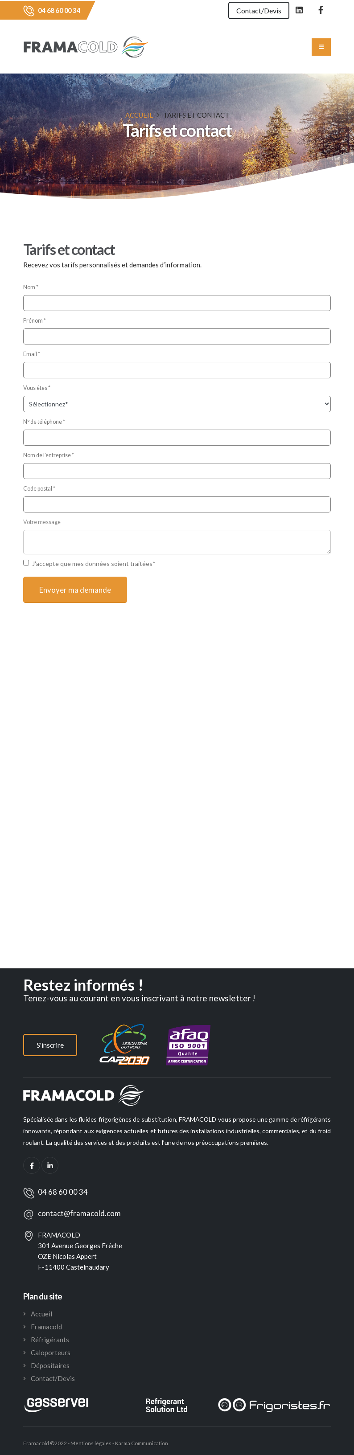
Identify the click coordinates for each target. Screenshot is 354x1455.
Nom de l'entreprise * (48, 455)
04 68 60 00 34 (59, 10)
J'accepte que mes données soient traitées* (94, 563)
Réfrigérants (50, 1340)
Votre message (42, 522)
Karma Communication (143, 1443)
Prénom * (34, 320)
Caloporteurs (50, 1352)
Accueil (139, 115)
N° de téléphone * (44, 421)
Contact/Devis (255, 10)
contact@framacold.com (79, 1213)
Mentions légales (90, 1443)
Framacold (46, 1327)
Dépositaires (50, 1365)
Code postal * (39, 488)
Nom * (30, 287)
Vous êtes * (36, 388)
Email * (31, 354)
